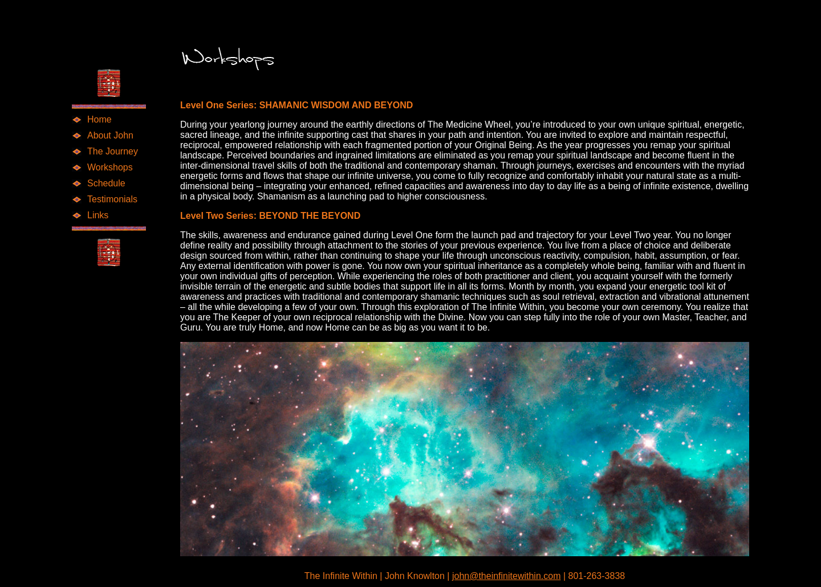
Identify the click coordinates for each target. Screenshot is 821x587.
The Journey (112, 151)
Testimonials (112, 199)
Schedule (106, 183)
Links (97, 215)
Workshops (110, 167)
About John (110, 135)
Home (99, 119)
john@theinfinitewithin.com (506, 576)
